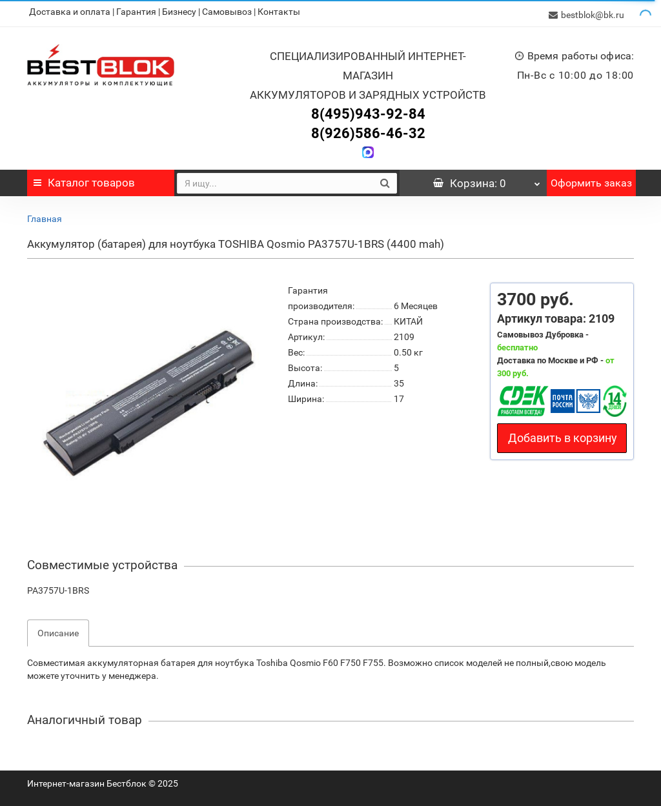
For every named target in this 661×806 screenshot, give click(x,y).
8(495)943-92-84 (368, 111)
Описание (58, 630)
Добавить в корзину (562, 434)
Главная (44, 215)
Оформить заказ (591, 180)
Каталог (84, 179)
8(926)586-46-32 (368, 130)
